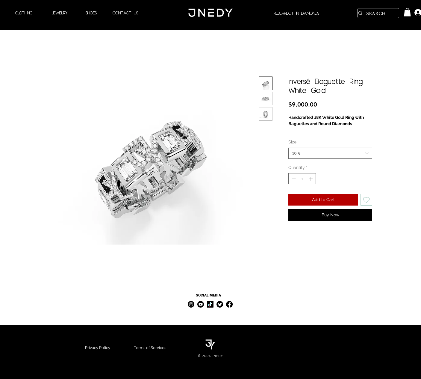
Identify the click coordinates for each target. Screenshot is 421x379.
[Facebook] (229, 304)
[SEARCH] (376, 13)
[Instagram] (191, 304)
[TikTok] (210, 304)
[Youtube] (200, 304)
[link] (407, 12)
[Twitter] (219, 304)
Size (292, 142)
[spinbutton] (302, 178)
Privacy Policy (97, 347)
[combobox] (330, 153)
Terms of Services (150, 347)
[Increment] (311, 178)
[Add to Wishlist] (366, 200)
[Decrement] (293, 178)
